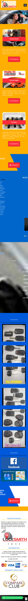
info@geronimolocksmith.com (14, 561)
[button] (12, 597)
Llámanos (14, 60)
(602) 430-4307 (13, 559)
